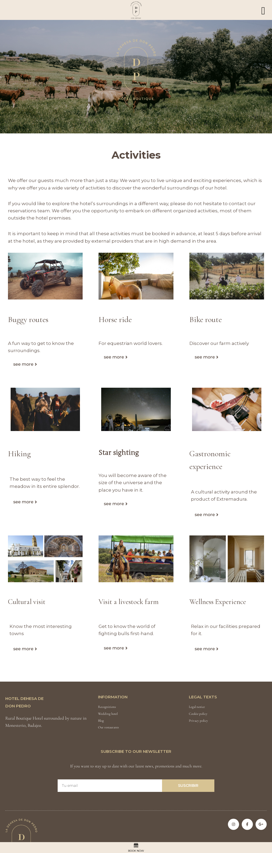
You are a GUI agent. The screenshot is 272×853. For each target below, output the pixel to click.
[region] (136, 76)
